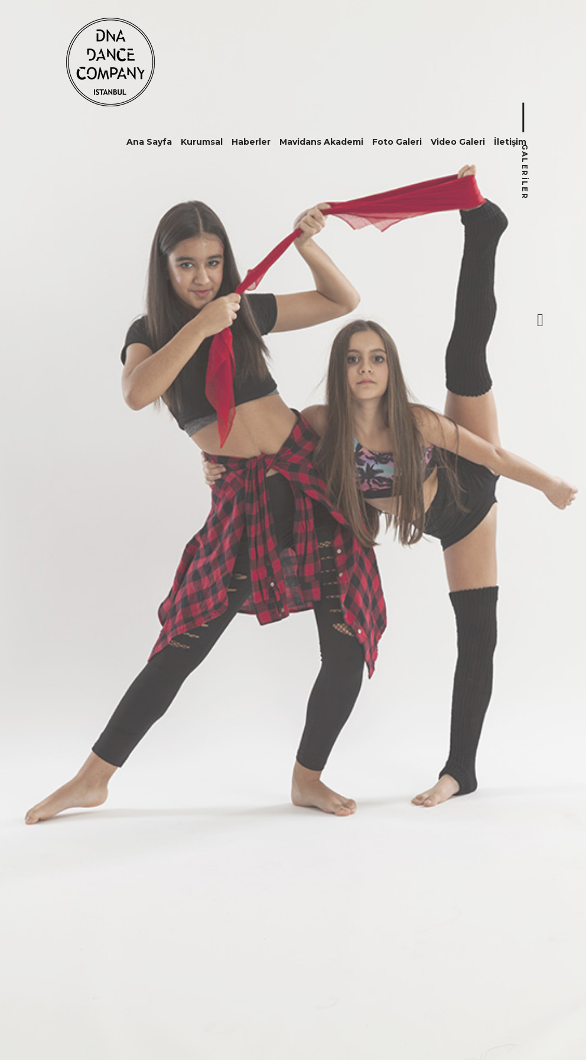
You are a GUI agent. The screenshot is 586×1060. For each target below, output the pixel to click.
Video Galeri (458, 141)
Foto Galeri (397, 141)
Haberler (251, 141)
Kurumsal (202, 141)
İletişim (510, 141)
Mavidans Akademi (321, 141)
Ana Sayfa (149, 141)
